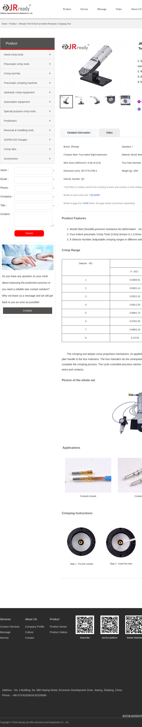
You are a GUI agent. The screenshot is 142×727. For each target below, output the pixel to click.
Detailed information (78, 132)
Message (101, 9)
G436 (85, 203)
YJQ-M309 (94, 195)
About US (136, 9)
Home (4, 23)
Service (84, 9)
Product (67, 9)
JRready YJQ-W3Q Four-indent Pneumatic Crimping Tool (45, 23)
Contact (27, 313)
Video (119, 9)
